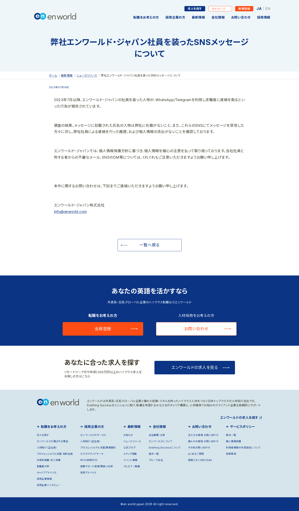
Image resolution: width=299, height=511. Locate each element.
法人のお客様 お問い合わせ (203, 435)
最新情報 (198, 17)
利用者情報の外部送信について (243, 447)
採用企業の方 (175, 17)
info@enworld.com (70, 211)
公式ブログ (129, 447)
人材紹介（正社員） (47, 447)
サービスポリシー (242, 427)
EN (267, 8)
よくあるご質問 (196, 453)
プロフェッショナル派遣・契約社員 (55, 453)
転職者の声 (43, 466)
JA (259, 8)
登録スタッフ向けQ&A (200, 460)
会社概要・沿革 (157, 435)
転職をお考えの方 (146, 17)
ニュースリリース (132, 441)
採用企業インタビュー (49, 485)
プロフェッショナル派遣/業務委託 (98, 447)
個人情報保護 (233, 441)
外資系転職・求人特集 (49, 460)
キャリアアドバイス (47, 472)
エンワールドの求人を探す (239, 418)
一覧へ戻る (149, 245)
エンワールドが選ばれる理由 (52, 441)
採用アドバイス (88, 472)
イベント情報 (130, 460)
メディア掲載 (130, 453)
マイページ (219, 8)
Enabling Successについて (165, 447)
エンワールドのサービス (93, 435)
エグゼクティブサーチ (91, 453)
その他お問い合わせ (199, 447)
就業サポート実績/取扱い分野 (96, 466)
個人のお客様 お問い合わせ (203, 441)
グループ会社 (156, 460)
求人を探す (195, 8)
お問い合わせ (241, 17)
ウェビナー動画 (131, 466)
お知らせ (128, 435)
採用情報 (263, 17)
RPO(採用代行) (89, 460)
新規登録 (244, 8)
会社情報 (218, 17)
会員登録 (103, 328)
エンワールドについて (160, 441)
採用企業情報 (44, 478)
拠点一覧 (154, 453)
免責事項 (231, 453)
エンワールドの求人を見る (194, 367)
